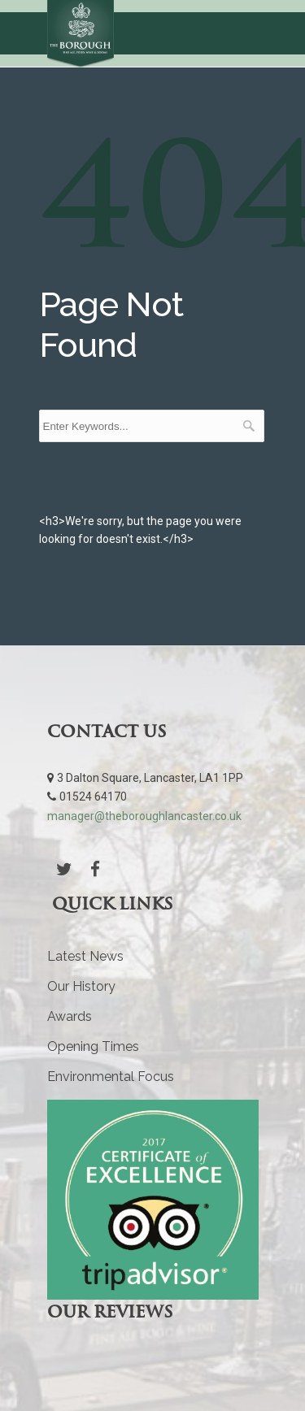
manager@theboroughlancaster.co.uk (144, 816)
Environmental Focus (110, 1076)
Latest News (85, 956)
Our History (81, 986)
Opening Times (93, 1046)
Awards (69, 1016)
